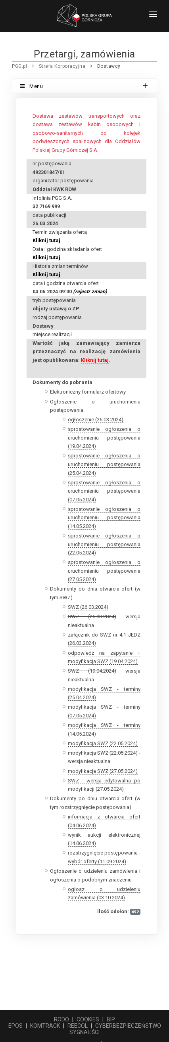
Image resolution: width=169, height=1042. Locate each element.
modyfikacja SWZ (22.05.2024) (103, 743)
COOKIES (88, 1019)
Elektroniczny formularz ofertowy (88, 392)
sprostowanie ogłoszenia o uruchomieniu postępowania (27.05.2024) (104, 570)
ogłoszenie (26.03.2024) (95, 420)
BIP (111, 1019)
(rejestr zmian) (90, 291)
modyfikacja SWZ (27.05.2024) (103, 771)
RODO (61, 1019)
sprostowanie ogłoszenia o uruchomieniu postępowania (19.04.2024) (104, 437)
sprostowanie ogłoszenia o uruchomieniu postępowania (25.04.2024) (104, 464)
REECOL (77, 1026)
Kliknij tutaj (46, 240)
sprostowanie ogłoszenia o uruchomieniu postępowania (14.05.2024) (104, 517)
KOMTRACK (45, 1026)
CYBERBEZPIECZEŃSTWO (128, 1026)
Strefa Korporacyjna (62, 66)
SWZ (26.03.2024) (88, 607)
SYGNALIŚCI (84, 1032)
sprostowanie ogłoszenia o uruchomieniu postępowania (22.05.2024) (104, 544)
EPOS (15, 1026)
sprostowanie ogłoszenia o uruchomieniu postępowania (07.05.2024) (104, 491)
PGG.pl (19, 66)
